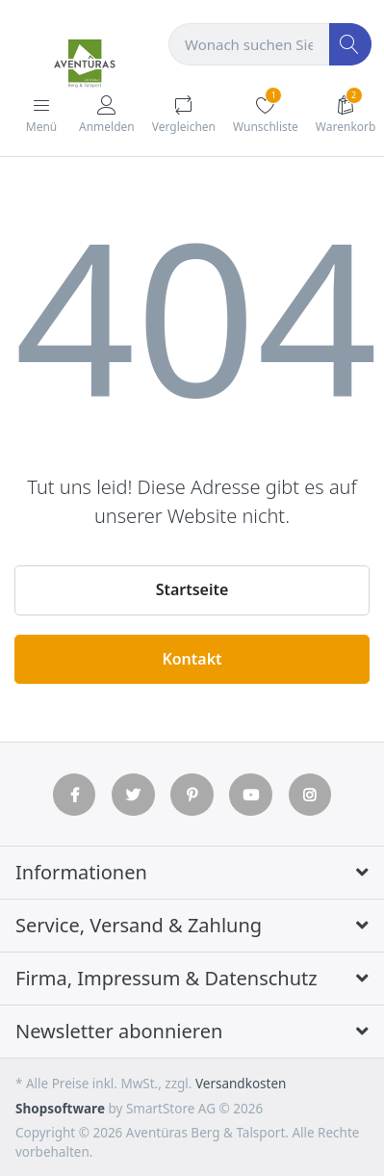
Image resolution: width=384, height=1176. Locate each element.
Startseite (192, 589)
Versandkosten (240, 1083)
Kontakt (191, 658)
